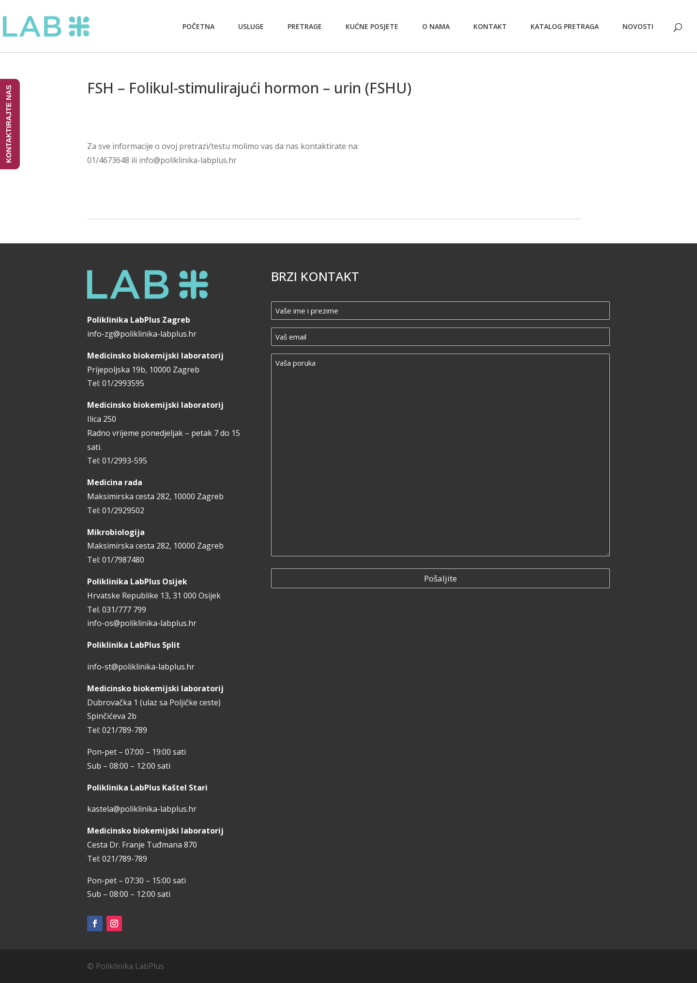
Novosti (637, 26)
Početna (198, 26)
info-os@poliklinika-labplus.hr (142, 623)
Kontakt (490, 26)
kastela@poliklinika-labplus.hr (142, 809)
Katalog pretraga (564, 26)
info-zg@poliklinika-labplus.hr (142, 333)
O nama (436, 26)
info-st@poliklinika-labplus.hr (141, 666)
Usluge (251, 26)
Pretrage (305, 26)
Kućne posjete (372, 26)
